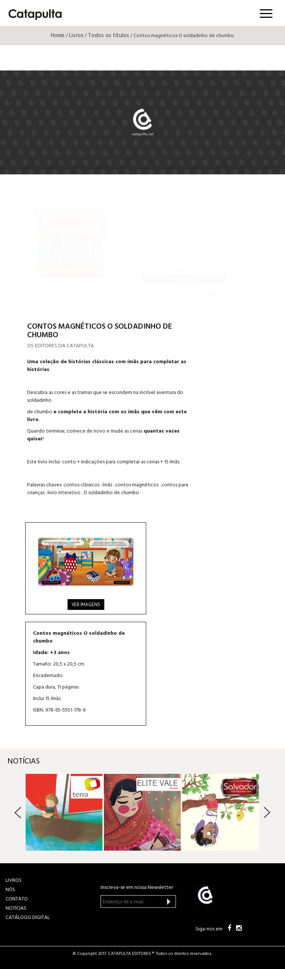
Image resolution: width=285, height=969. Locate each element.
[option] (64, 812)
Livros (76, 35)
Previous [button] (18, 812)
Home (58, 35)
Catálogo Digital (28, 917)
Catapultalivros (184, 278)
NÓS (10, 890)
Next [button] (267, 812)
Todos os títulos (108, 35)
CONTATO (17, 899)
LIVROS (14, 880)
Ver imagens (86, 604)
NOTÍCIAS (16, 908)
